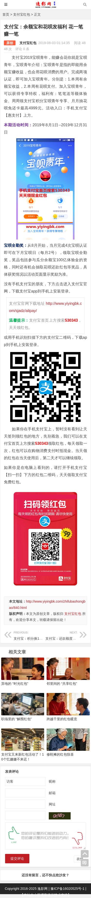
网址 (52, 804)
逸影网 (42, 889)
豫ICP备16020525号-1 (67, 889)
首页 (5, 14)
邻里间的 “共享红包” (62, 683)
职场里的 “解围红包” (16, 719)
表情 (79, 859)
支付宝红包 (21, 14)
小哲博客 (40, 895)
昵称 (52, 781)
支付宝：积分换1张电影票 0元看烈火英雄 (45, 635)
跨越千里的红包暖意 (62, 719)
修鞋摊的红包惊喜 (60, 754)
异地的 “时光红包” (14, 683)
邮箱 (52, 793)
